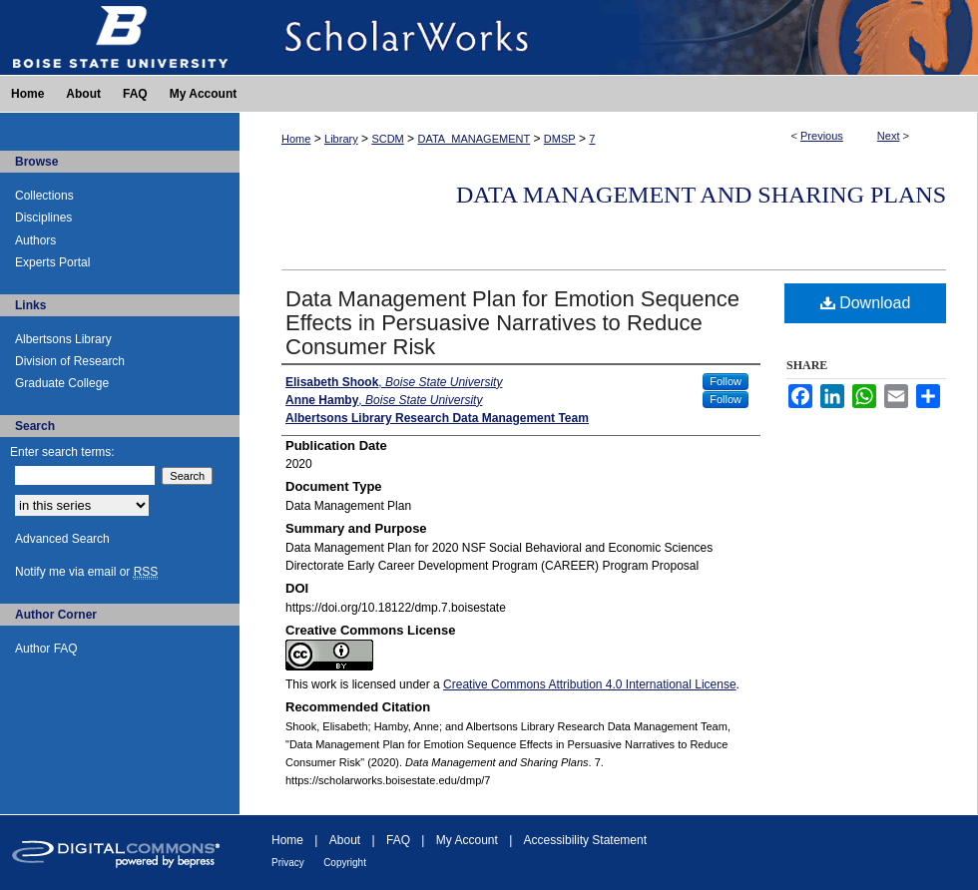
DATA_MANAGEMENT (473, 139)
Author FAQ (46, 649)
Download (865, 302)
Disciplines (43, 217)
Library (341, 139)
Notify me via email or (86, 572)
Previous (821, 136)
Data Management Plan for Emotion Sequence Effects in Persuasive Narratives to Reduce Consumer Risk (512, 322)
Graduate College (62, 383)
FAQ (398, 840)
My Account (467, 840)
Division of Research (70, 361)
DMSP (560, 139)
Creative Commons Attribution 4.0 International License (589, 684)
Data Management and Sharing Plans (701, 195)
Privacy (287, 862)
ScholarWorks (609, 37)
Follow (725, 381)
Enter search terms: (62, 452)
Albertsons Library (63, 339)
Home (295, 139)
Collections (44, 196)
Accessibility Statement (585, 840)
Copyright (344, 862)
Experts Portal (52, 262)
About (344, 840)
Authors (35, 240)
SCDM (387, 139)
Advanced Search (62, 539)
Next (888, 136)
